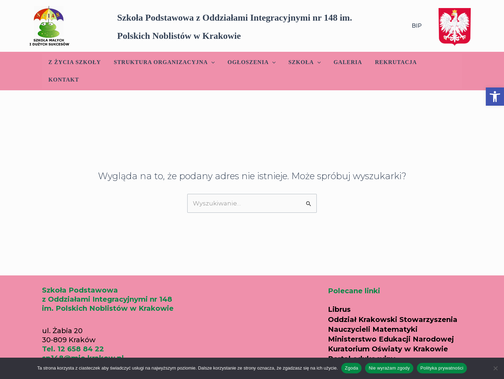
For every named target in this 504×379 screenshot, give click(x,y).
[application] (212, 62)
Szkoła (302, 62)
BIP (417, 25)
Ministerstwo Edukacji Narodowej (391, 321)
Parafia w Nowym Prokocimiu (383, 351)
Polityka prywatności (441, 368)
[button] (495, 96)
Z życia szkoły (77, 62)
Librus (339, 292)
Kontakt (437, 62)
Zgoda (351, 368)
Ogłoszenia (251, 62)
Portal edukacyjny (361, 341)
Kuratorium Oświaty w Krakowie (388, 331)
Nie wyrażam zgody (389, 368)
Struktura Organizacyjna (164, 62)
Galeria (343, 62)
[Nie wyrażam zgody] (495, 368)
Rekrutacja (390, 62)
